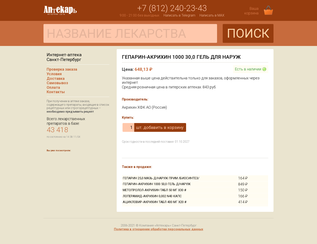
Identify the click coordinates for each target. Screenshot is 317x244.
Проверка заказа (62, 69)
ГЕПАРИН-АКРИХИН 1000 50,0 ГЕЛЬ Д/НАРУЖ (156, 184)
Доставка (56, 78)
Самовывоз (57, 83)
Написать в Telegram (179, 15)
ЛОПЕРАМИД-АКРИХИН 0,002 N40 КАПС (152, 196)
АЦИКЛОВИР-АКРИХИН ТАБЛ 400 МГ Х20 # (155, 202)
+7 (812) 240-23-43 (172, 8)
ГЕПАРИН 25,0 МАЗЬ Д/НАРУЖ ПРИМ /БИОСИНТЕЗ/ (161, 178)
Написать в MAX (211, 15)
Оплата (53, 87)
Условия (54, 74)
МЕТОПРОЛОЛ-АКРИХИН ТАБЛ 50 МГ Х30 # (154, 190)
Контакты (56, 92)
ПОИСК (248, 33)
